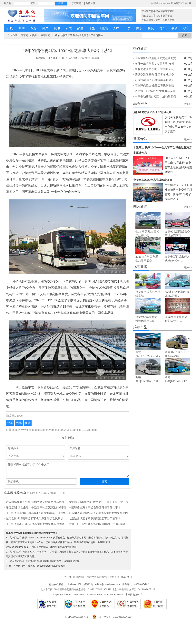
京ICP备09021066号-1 (76, 617)
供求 (139, 28)
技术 (116, 28)
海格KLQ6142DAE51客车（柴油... (147, 381)
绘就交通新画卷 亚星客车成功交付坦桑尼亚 (154, 75)
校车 (186, 28)
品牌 (80, 28)
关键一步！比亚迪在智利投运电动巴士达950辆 (97, 523)
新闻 (21, 28)
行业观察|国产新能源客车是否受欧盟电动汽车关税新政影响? (154, 80)
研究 (68, 28)
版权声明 (91, 577)
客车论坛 (125, 577)
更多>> (187, 104)
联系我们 (80, 577)
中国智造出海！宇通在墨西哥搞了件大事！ (95, 507)
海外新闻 (45, 35)
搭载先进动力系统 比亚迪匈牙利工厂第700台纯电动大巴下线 (154, 70)
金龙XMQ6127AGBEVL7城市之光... (147, 356)
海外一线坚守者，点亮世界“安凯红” (154, 64)
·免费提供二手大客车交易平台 (156, 15)
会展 (174, 28)
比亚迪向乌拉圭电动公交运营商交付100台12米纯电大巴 (155, 59)
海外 (163, 28)
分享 (10, 422)
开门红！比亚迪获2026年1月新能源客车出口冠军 (36, 513)
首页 (10, 28)
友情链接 (103, 577)
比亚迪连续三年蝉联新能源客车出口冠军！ (95, 518)
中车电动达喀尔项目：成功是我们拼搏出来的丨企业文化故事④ (155, 97)
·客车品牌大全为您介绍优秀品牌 (157, 20)
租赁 (151, 28)
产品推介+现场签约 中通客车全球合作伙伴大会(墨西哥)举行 (155, 91)
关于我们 (69, 577)
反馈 (27, 422)
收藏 (19, 422)
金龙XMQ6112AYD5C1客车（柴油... (176, 381)
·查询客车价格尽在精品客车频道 (157, 11)
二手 (127, 28)
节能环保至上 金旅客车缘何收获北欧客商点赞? (154, 86)
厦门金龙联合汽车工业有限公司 (152, 112)
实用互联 (114, 577)
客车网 (24, 35)
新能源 (104, 28)
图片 (45, 28)
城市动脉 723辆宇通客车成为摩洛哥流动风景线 (34, 518)
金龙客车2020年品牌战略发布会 (152, 179)
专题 (33, 28)
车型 (92, 28)
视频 (57, 28)
